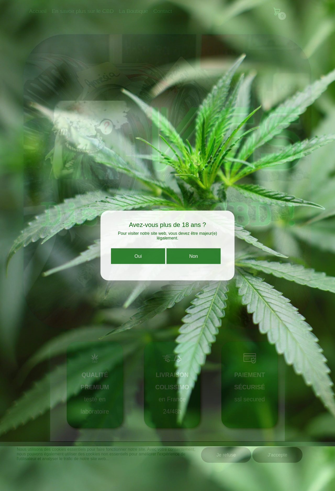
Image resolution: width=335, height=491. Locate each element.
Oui (138, 258)
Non (193, 258)
